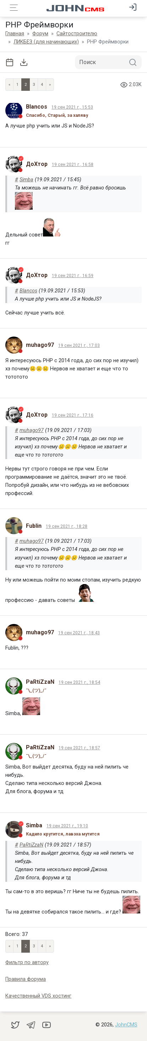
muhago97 (32, 430)
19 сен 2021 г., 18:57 (79, 747)
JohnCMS (126, 1025)
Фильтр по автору (27, 962)
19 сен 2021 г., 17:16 (72, 415)
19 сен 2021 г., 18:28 (66, 526)
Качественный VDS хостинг (38, 996)
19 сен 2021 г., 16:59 (72, 275)
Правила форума (25, 979)
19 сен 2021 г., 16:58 (72, 164)
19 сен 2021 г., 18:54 (79, 682)
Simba (26, 180)
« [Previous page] (9, 84)
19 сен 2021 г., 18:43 (79, 632)
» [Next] (50, 84)
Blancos (28, 291)
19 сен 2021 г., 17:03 (79, 345)
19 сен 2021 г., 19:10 (67, 825)
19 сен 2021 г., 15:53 (72, 107)
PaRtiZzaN (31, 845)
